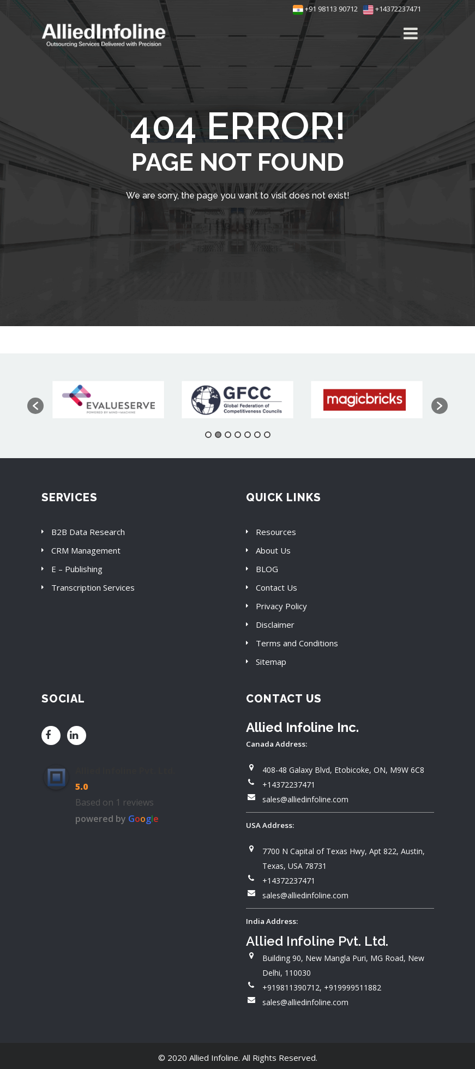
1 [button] (208, 434)
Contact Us (276, 587)
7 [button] (267, 434)
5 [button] (247, 434)
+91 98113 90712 (325, 9)
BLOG (267, 568)
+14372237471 (392, 9)
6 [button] (257, 434)
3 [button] (228, 434)
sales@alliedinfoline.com (305, 799)
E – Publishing (77, 568)
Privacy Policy (281, 605)
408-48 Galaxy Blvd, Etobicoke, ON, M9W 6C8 (343, 770)
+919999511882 (352, 987)
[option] (108, 400)
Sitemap (271, 661)
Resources (276, 531)
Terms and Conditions (297, 643)
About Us (273, 550)
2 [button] (218, 434)
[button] (35, 406)
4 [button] (238, 434)
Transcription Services (93, 587)
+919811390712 (291, 987)
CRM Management (86, 550)
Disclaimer (275, 624)
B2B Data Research (88, 531)
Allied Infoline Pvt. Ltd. (125, 771)
